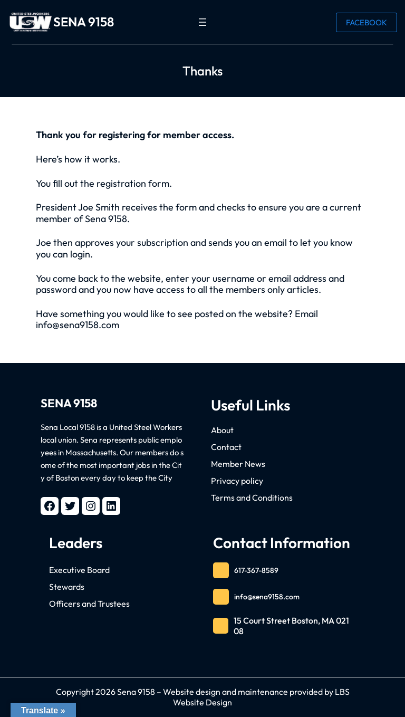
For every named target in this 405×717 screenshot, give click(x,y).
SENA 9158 (83, 22)
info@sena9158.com (267, 596)
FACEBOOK (366, 22)
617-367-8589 (256, 570)
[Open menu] (202, 22)
